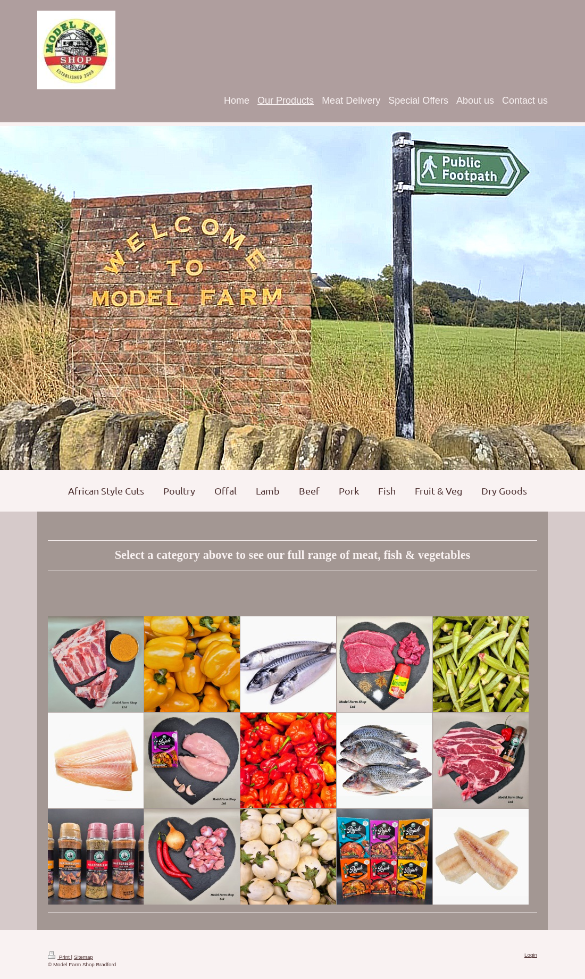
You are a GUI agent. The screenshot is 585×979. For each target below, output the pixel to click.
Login (530, 955)
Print (59, 957)
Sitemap (83, 957)
